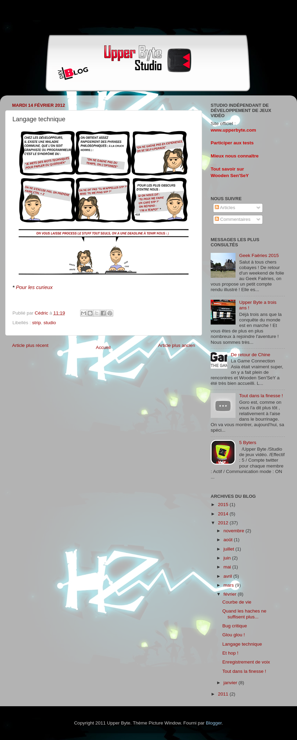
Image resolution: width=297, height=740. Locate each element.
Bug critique (234, 625)
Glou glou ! (233, 634)
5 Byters (247, 442)
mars (229, 585)
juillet (229, 549)
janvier (231, 682)
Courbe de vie (236, 602)
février (230, 594)
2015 (224, 504)
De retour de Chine (250, 354)
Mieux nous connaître (235, 155)
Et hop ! (230, 653)
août (228, 539)
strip (36, 322)
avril (228, 576)
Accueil (103, 347)
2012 (224, 522)
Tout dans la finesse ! (261, 395)
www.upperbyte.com (233, 130)
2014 (224, 513)
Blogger (214, 723)
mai (227, 566)
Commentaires (233, 219)
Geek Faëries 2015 (259, 255)
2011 (224, 694)
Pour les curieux (34, 287)
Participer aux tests (232, 142)
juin (227, 558)
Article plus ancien (176, 345)
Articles (225, 207)
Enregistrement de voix (246, 662)
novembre (234, 530)
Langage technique (242, 644)
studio (50, 322)
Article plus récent (30, 345)
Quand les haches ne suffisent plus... (244, 613)
